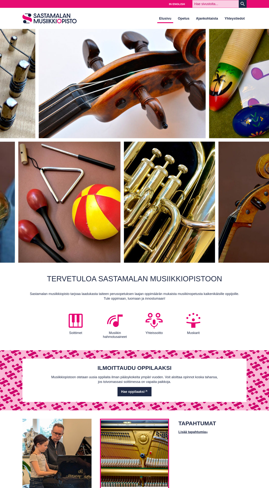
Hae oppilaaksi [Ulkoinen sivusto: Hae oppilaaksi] (133, 392)
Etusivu (165, 18)
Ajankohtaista (207, 18)
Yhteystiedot (235, 18)
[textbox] (215, 4)
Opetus (183, 18)
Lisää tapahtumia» (193, 432)
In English (177, 4)
